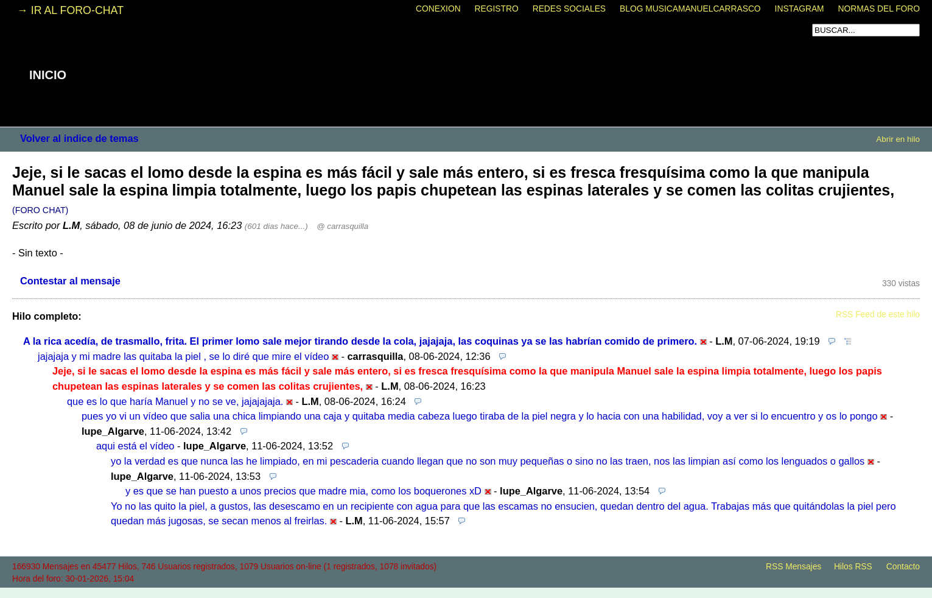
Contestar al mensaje (70, 280)
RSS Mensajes (793, 566)
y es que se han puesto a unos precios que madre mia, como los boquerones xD (303, 490)
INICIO (47, 75)
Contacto (903, 566)
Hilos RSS (853, 566)
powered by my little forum (466, 592)
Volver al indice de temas (79, 138)
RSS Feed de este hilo (878, 314)
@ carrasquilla (342, 226)
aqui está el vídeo (135, 445)
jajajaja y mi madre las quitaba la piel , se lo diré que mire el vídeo (183, 356)
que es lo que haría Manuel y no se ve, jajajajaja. (175, 401)
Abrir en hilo (898, 139)
